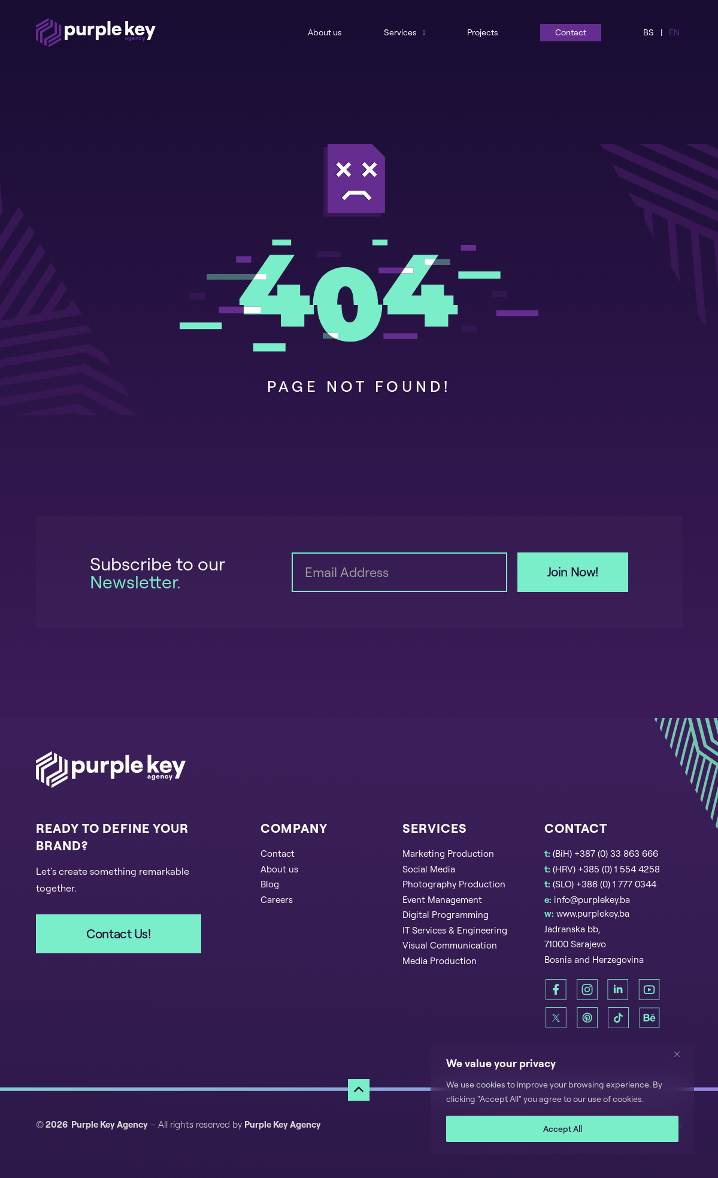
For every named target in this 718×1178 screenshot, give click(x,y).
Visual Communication (449, 945)
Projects (482, 32)
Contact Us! (118, 933)
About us (325, 32)
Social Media (428, 869)
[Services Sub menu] (424, 32)
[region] (562, 1099)
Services (400, 32)
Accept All (562, 1128)
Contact (570, 32)
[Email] (399, 572)
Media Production (439, 960)
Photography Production (453, 884)
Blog (269, 884)
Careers (276, 899)
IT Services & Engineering (454, 930)
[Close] (681, 1054)
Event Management (442, 899)
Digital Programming (445, 914)
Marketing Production (448, 853)
